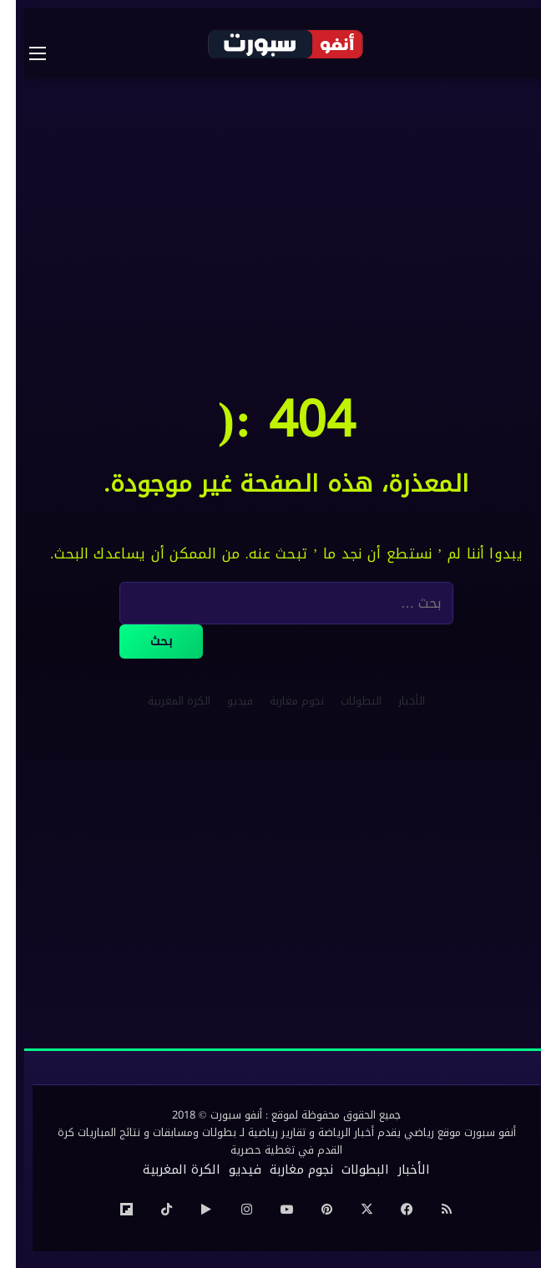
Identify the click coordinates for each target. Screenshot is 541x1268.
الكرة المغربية (163, 701)
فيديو (224, 701)
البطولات (345, 701)
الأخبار (395, 701)
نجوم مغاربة (281, 701)
